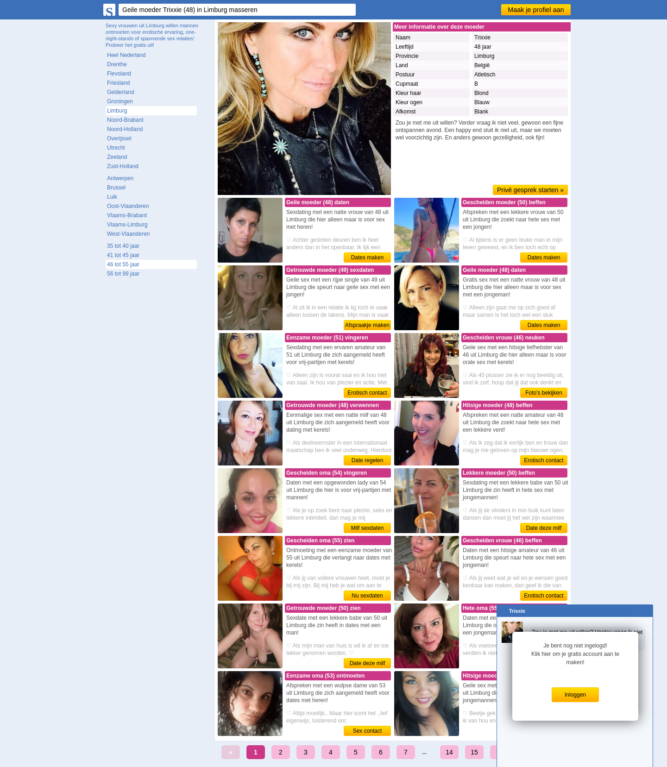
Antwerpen (120, 178)
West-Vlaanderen (128, 234)
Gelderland (120, 92)
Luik (112, 197)
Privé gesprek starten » (530, 190)
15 (474, 752)
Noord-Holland (125, 129)
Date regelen (368, 460)
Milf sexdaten (367, 528)
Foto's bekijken (543, 393)
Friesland (118, 83)
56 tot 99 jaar (123, 273)
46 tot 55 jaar (123, 264)
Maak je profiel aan (536, 9)
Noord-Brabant (125, 120)
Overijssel (119, 138)
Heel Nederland (126, 55)
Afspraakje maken (367, 325)
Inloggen (575, 695)
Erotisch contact (367, 393)
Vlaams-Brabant (127, 215)
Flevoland (119, 73)
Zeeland (117, 157)
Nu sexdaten (367, 595)
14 (449, 752)
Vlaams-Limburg (127, 224)
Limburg (117, 110)
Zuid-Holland (122, 166)
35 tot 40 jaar (123, 246)
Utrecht (116, 148)
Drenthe (117, 64)
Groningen (120, 101)
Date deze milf (544, 528)
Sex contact (367, 731)
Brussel (116, 187)
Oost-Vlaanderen (128, 206)
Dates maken (367, 257)
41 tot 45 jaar (123, 255)
